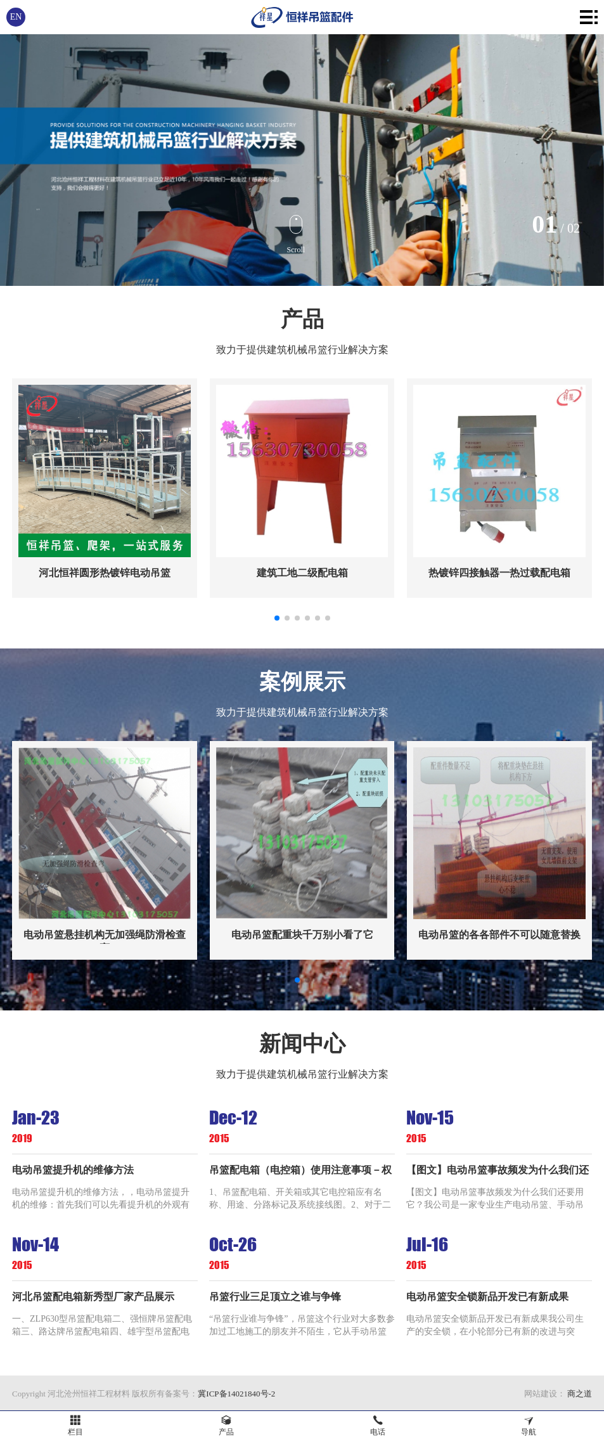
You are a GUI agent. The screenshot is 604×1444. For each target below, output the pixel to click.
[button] (277, 618)
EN (16, 17)
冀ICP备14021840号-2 (236, 1393)
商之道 (578, 1393)
